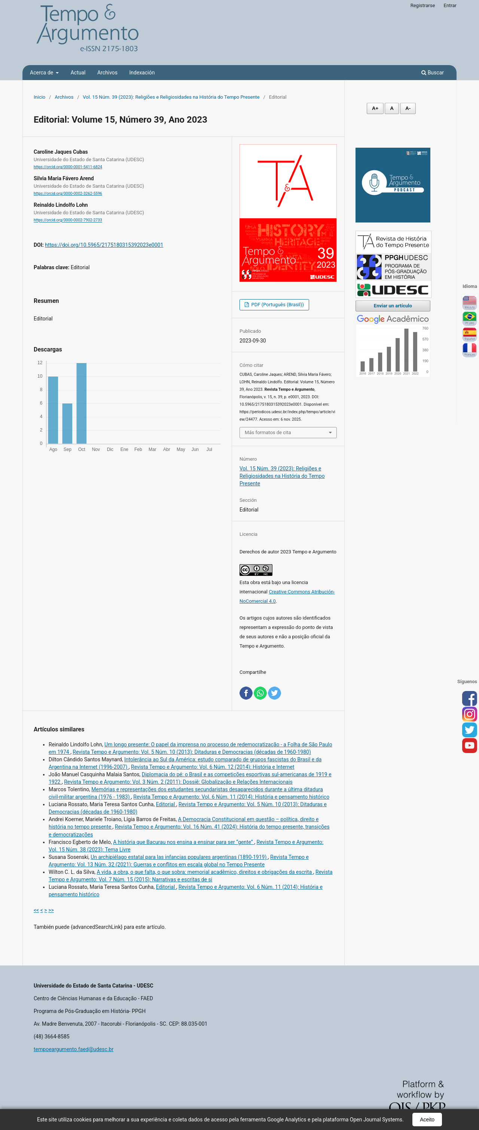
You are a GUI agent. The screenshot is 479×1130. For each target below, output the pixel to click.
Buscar (432, 73)
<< (36, 910)
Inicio (39, 97)
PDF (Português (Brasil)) (277, 304)
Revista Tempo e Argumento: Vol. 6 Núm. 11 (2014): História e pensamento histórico (231, 797)
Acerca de (42, 73)
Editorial (166, 804)
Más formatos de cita (268, 432)
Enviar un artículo (393, 305)
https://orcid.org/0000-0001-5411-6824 (68, 167)
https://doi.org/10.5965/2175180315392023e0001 (104, 245)
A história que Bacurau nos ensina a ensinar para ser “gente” (183, 842)
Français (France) (469, 350)
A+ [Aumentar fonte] (375, 108)
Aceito (427, 1120)
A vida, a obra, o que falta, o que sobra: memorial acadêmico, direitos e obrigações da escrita (205, 872)
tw (469, 730)
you (469, 746)
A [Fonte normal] (391, 108)
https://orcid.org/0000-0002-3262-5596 (68, 193)
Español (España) (469, 335)
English (469, 303)
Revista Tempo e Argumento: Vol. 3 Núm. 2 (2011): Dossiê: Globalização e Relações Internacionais (178, 782)
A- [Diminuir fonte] (408, 108)
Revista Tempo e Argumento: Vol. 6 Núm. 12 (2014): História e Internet (212, 767)
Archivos (107, 73)
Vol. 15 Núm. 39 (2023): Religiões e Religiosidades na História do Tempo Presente (171, 97)
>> (51, 910)
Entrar (450, 5)
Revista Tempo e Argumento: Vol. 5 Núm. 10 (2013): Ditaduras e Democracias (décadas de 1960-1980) (192, 752)
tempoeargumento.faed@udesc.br (73, 1049)
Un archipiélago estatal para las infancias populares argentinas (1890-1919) (179, 857)
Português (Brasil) (469, 319)
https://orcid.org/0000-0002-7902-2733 (68, 220)
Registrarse (423, 5)
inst (469, 714)
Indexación (142, 73)
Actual (78, 73)
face (469, 699)
